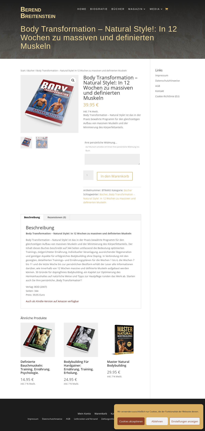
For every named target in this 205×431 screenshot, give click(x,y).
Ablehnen (157, 421)
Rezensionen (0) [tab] (57, 216)
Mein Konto (84, 413)
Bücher (118, 9)
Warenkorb (101, 413)
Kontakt (159, 91)
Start (23, 70)
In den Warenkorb (115, 174)
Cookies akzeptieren (131, 421)
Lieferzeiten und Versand (86, 418)
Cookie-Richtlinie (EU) (167, 96)
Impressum (161, 75)
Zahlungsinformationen (112, 418)
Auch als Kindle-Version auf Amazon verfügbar (52, 300)
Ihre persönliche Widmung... (112, 146)
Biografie (99, 9)
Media (155, 9)
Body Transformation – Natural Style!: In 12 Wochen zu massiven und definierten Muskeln (109, 198)
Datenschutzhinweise (167, 80)
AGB (157, 86)
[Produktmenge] (88, 175)
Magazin (135, 9)
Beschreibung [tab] (32, 216)
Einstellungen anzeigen (184, 421)
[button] (73, 80)
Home (82, 9)
